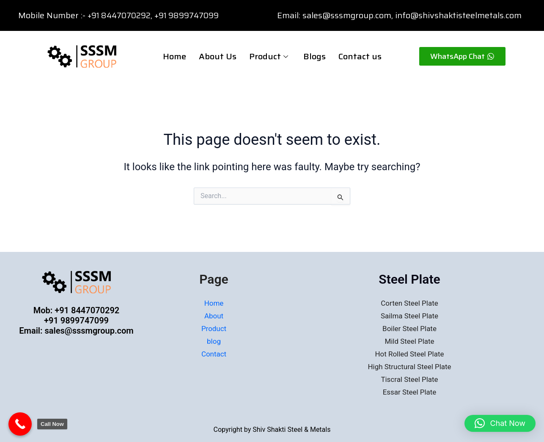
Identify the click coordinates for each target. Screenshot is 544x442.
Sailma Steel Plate (409, 315)
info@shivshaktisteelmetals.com (458, 15)
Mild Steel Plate (409, 341)
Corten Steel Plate (409, 303)
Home (174, 56)
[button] (500, 423)
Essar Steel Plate (409, 391)
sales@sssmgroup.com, (347, 15)
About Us (217, 56)
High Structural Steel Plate (409, 366)
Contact (214, 353)
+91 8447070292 (121, 15)
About (214, 315)
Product (268, 56)
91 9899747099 (195, 15)
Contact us (360, 56)
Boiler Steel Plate (409, 328)
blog (213, 341)
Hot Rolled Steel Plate (409, 353)
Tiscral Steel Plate (409, 378)
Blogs (314, 56)
